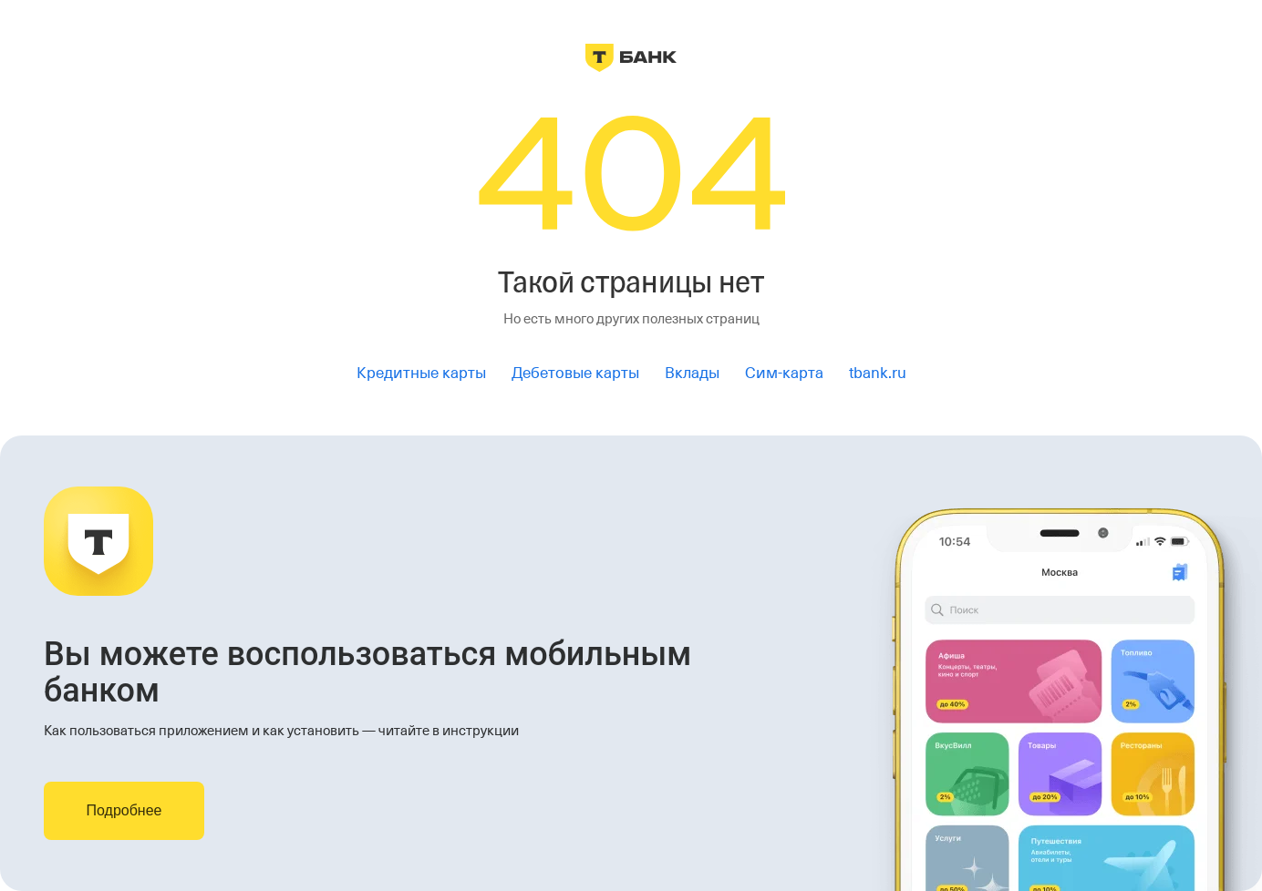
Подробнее (124, 810)
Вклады (692, 373)
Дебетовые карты (575, 373)
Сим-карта (784, 373)
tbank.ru (877, 373)
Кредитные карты (421, 373)
